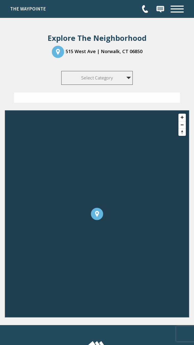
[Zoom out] (182, 124)
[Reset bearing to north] (182, 132)
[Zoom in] (182, 117)
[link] (48, 9)
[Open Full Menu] (177, 9)
